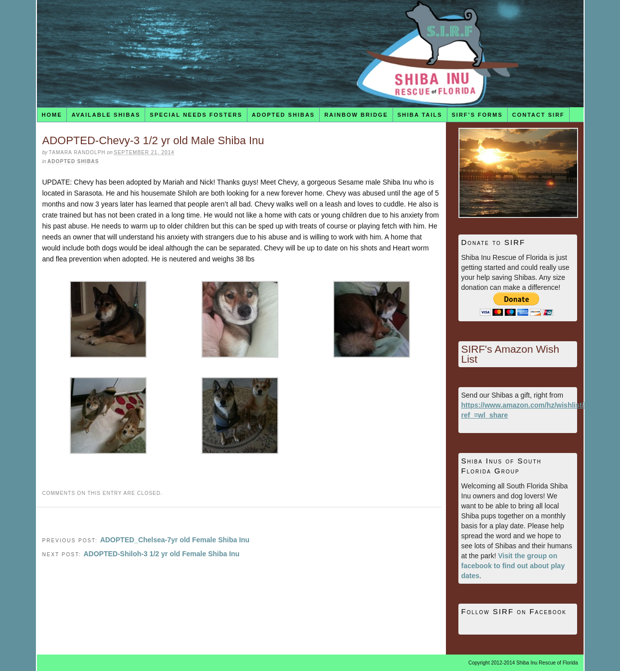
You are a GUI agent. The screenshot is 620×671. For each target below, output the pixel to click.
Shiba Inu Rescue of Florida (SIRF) (310, 53)
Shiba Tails (420, 115)
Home (51, 115)
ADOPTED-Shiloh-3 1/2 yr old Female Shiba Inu (161, 554)
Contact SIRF (538, 115)
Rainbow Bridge (356, 115)
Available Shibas (105, 115)
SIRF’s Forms (477, 115)
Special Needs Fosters (196, 115)
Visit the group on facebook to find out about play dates (513, 566)
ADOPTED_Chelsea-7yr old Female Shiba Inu (175, 540)
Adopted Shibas (283, 115)
